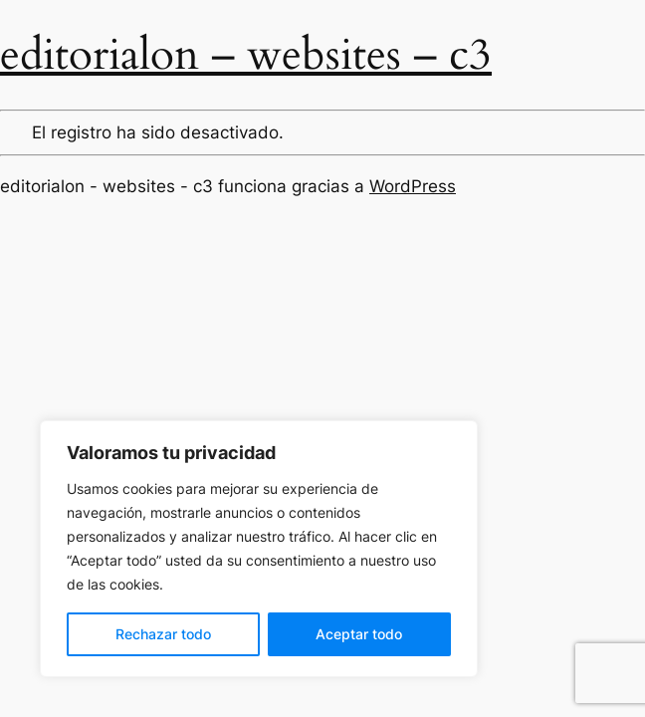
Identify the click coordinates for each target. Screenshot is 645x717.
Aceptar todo (359, 633)
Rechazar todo (163, 633)
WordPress (412, 186)
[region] (259, 548)
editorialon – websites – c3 (246, 55)
